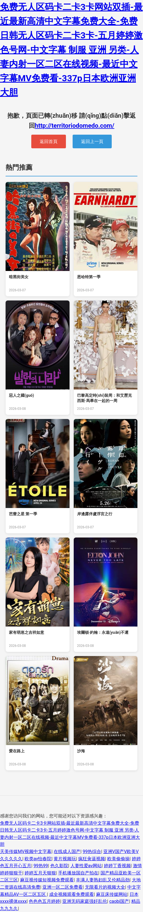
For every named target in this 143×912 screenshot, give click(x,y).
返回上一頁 (92, 141)
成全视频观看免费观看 (71, 894)
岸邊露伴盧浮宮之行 (94, 514)
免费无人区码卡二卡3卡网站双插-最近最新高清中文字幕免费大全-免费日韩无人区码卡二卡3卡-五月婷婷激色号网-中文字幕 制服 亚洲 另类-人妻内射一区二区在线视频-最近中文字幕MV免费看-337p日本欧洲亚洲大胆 (71, 50)
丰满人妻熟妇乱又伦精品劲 (103, 880)
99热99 (41, 865)
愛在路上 (17, 751)
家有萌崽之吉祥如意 (26, 632)
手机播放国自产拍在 (78, 873)
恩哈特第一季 (89, 277)
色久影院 (59, 865)
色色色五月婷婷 (44, 901)
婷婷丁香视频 (117, 865)
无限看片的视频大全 (105, 887)
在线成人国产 (67, 851)
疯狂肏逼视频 (91, 858)
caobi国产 (119, 901)
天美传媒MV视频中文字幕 (25, 851)
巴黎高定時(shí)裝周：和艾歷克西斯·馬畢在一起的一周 (104, 398)
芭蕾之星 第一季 (23, 514)
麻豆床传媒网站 (111, 894)
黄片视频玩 (65, 858)
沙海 (81, 751)
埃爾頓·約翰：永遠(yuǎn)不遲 (103, 632)
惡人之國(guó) (21, 395)
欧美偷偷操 (118, 858)
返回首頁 (49, 141)
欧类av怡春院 (38, 858)
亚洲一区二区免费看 (62, 887)
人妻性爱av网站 (86, 865)
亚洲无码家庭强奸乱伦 (84, 901)
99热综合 (92, 851)
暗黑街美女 (18, 277)
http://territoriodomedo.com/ (75, 125)
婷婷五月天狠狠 (40, 873)
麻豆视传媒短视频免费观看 (47, 880)
